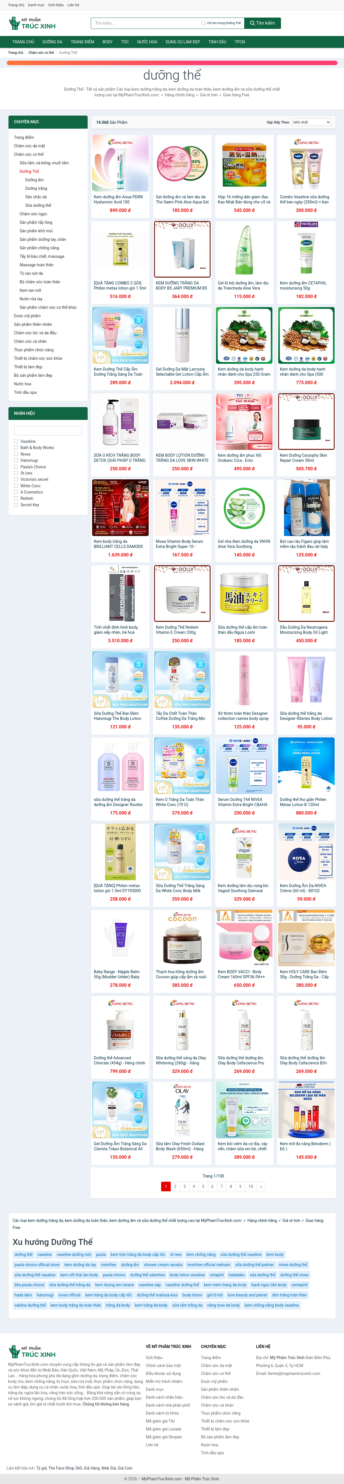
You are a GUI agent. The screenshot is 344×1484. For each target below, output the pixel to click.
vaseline (44, 1254)
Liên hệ (73, 5)
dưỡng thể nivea (294, 1275)
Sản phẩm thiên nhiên (33, 324)
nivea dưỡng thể (293, 1264)
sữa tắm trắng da (187, 1305)
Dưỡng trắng (36, 188)
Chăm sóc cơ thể (41, 53)
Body (108, 42)
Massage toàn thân (37, 265)
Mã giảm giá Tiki (160, 1421)
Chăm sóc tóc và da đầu (35, 333)
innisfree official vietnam (208, 1264)
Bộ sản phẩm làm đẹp (33, 375)
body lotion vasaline (187, 1275)
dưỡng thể (24, 1254)
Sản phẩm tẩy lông (36, 222)
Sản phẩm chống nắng (39, 248)
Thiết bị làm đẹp (28, 367)
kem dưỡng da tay (80, 1264)
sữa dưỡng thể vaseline (240, 1254)
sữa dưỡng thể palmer (254, 1264)
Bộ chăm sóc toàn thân (40, 282)
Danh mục (36, 5)
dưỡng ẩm (130, 1264)
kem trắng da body (151, 1305)
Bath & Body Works (34, 447)
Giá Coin (125, 1468)
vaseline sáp (150, 1285)
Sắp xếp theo (278, 122)
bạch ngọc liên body (268, 1285)
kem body (275, 1254)
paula (101, 1254)
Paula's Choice (30, 467)
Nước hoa (147, 42)
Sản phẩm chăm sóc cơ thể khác (48, 307)
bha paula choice (30, 1285)
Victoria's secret (31, 479)
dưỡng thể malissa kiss (157, 1295)
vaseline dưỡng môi (74, 1254)
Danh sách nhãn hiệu (164, 1397)
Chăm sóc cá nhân (30, 341)
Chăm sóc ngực (33, 214)
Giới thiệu (56, 5)
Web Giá (108, 1468)
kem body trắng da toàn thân (76, 1305)
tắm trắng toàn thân (289, 1295)
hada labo (23, 1295)
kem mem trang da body (225, 1285)
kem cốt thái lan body (79, 1275)
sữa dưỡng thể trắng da (69, 1285)
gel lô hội (215, 1295)
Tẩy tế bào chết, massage (42, 256)
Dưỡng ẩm (34, 180)
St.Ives (23, 473)
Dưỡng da (52, 42)
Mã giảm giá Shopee (164, 1437)
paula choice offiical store (37, 1264)
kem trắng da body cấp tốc (108, 1295)
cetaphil (217, 1275)
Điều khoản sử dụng (163, 1373)
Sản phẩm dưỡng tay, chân (43, 239)
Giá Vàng (91, 1468)
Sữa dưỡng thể (38, 205)
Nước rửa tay (31, 299)
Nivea (22, 454)
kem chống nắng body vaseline (272, 1305)
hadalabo (237, 1275)
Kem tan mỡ (30, 290)
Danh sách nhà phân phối (168, 1405)
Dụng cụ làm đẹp (183, 42)
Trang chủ (16, 5)
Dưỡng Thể (29, 171)
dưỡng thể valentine (147, 1275)
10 (250, 1186)
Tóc (125, 42)
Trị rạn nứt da (31, 273)
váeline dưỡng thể (30, 1305)
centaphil (299, 1285)
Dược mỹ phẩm (27, 316)
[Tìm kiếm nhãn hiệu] (146, 23)
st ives (175, 1254)
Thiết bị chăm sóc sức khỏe (38, 358)
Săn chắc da (36, 197)
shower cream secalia (163, 1264)
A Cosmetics (28, 492)
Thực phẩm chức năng (34, 350)
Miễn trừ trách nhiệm (164, 1381)
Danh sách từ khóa (162, 1413)
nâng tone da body (223, 1305)
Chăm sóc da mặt (29, 146)
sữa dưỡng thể (262, 1275)
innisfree (108, 1264)
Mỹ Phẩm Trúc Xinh (202, 1479)
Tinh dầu (217, 42)
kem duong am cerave (114, 1285)
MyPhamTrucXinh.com (162, 1479)
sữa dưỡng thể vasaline (35, 1275)
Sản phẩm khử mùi (36, 231)
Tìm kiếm (262, 23)
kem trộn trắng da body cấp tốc (138, 1254)
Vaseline (25, 441)
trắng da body (118, 1305)
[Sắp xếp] (311, 122)
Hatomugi (26, 460)
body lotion (192, 1295)
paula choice (114, 1275)
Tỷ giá (41, 1468)
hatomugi (45, 1295)
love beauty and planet (247, 1295)
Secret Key (26, 505)
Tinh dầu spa (25, 392)
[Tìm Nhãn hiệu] (48, 430)
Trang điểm (82, 42)
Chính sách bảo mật (163, 1365)
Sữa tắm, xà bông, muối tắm (44, 163)
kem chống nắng (201, 1254)
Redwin (24, 498)
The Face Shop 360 (65, 1468)
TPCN (240, 42)
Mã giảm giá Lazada (163, 1429)
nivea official (70, 1295)
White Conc (27, 486)
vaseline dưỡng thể (182, 1285)
